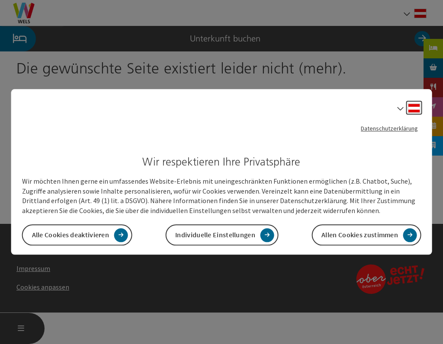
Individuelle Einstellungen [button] (215, 235)
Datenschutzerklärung (389, 128)
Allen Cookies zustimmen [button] (359, 235)
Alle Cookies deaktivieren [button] (70, 235)
